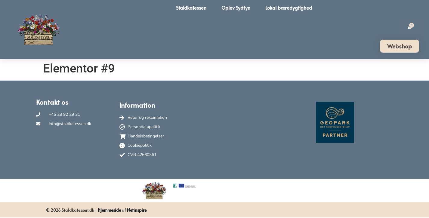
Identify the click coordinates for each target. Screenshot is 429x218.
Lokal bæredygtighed (288, 7)
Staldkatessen (191, 7)
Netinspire (137, 210)
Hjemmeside (109, 210)
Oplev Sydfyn (235, 7)
